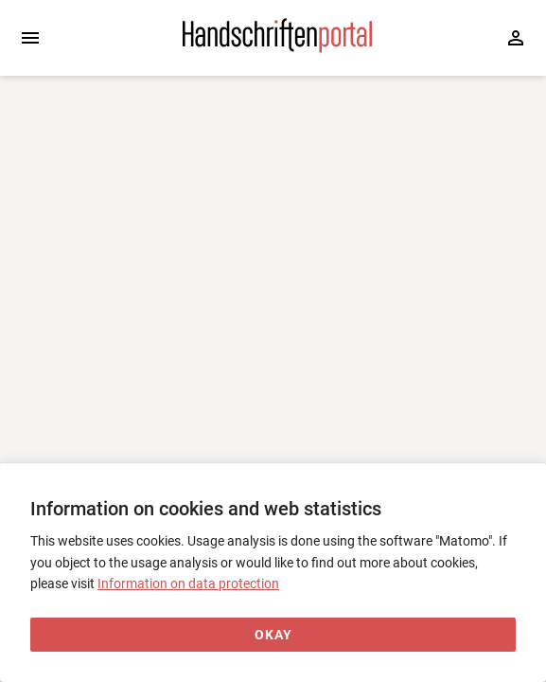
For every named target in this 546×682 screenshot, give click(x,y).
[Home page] (277, 48)
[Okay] (273, 635)
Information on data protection (188, 583)
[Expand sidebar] (30, 38)
